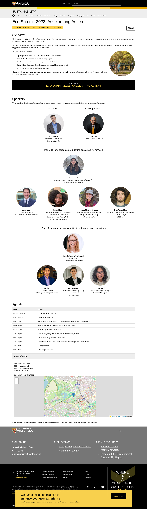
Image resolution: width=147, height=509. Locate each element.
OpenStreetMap (121, 416)
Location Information (20, 356)
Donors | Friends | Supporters (81, 422)
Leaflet (112, 416)
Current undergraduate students (33, 422)
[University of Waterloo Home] (21, 4)
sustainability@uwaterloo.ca (26, 454)
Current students (17, 422)
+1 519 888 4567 (21, 478)
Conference (93, 422)
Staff (65, 422)
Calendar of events (69, 450)
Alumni (70, 422)
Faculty (61, 422)
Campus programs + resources (75, 446)
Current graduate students (50, 422)
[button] (118, 4)
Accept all (118, 496)
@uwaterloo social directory (95, 490)
